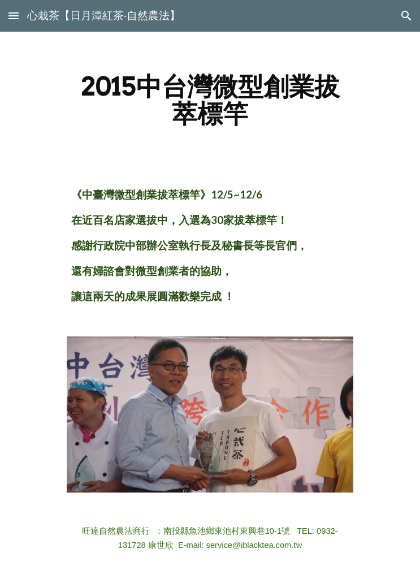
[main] (210, 100)
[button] (13, 15)
